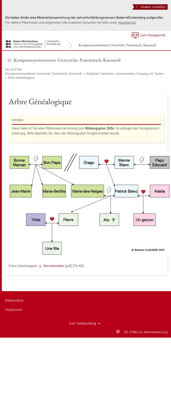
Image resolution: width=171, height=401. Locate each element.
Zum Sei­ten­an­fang (84, 323)
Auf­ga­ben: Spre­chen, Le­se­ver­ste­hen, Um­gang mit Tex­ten (125, 73)
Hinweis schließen (150, 7)
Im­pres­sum (13, 309)
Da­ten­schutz (14, 300)
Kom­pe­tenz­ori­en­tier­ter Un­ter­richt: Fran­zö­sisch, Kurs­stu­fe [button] (64, 60)
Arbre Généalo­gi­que (21, 78)
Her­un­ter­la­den (53, 266)
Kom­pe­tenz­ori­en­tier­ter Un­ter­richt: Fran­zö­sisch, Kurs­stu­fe (117, 45)
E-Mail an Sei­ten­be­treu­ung (146, 332)
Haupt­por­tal (127, 22)
